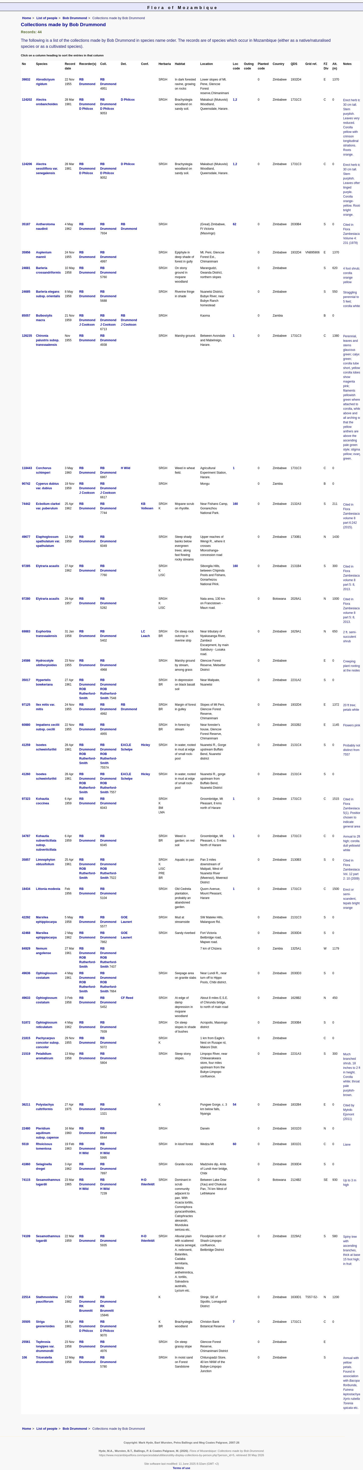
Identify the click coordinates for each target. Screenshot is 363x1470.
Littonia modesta (48, 889)
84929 (26, 948)
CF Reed (127, 998)
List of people (46, 18)
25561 (26, 1342)
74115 (26, 1180)
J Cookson (87, 324)
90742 (26, 483)
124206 (27, 164)
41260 (26, 774)
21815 (26, 1038)
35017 (26, 680)
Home (26, 18)
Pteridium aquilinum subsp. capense (47, 1133)
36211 (26, 1104)
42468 (26, 933)
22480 (26, 1128)
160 (235, 504)
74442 (26, 504)
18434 (26, 889)
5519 (25, 1144)
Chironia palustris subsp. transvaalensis (47, 340)
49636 (26, 973)
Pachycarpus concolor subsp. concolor (47, 1042)
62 (234, 224)
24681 (26, 268)
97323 (26, 799)
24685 (26, 291)
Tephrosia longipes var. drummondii (45, 1346)
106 (24, 1357)
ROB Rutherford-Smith (87, 693)
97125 (26, 704)
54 (234, 1104)
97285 (26, 566)
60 (234, 1144)
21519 (26, 1054)
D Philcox (86, 108)
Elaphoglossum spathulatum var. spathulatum (48, 541)
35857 (26, 859)
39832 (26, 79)
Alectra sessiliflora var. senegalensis (47, 168)
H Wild (125, 468)
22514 (26, 1297)
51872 (26, 1022)
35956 (26, 252)
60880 (26, 725)
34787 (26, 836)
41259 (26, 745)
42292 (26, 917)
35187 (26, 224)
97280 (26, 598)
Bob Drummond (75, 18)
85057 (26, 315)
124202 (27, 99)
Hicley (145, 745)
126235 (27, 335)
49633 (26, 998)
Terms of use (181, 1467)
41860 (26, 1164)
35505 (26, 1322)
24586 (26, 660)
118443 (27, 468)
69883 (26, 631)
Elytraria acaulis (47, 566)
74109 (26, 1236)
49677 (26, 537)
